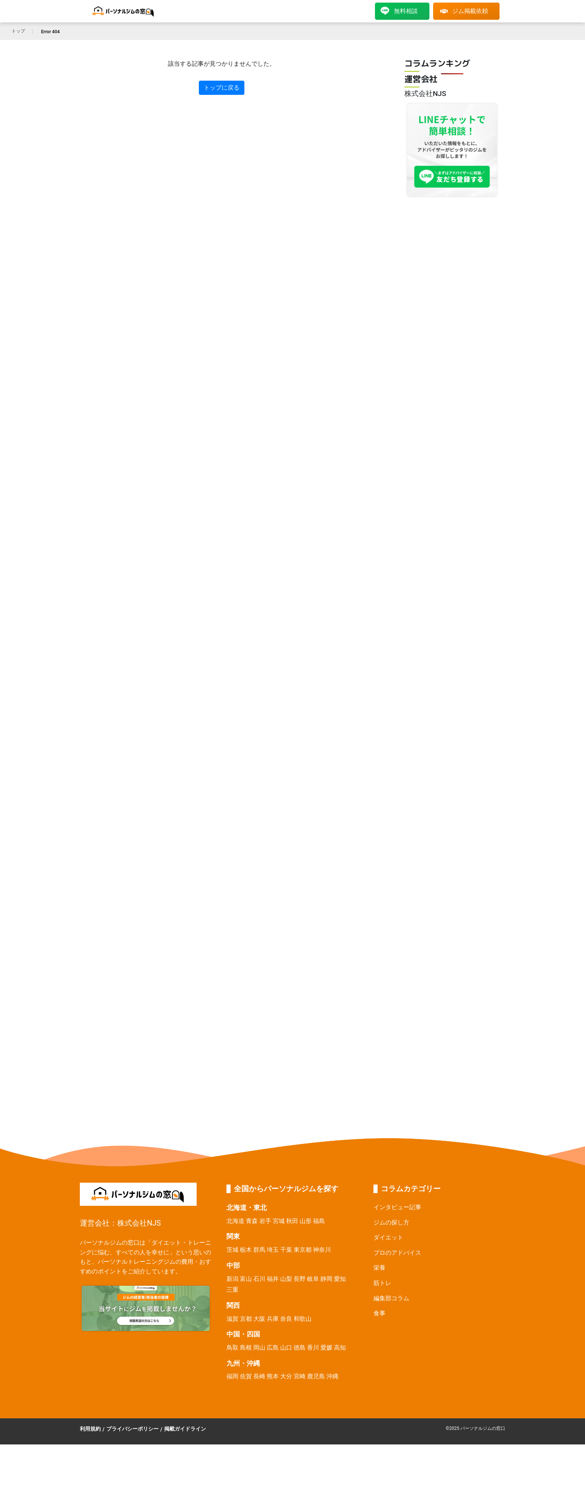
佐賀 (246, 1376)
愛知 (340, 1278)
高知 (340, 1347)
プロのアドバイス (397, 1252)
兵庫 (273, 1318)
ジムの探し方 (391, 1222)
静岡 (326, 1278)
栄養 (379, 1267)
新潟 (232, 1278)
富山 (246, 1278)
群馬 (259, 1249)
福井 (273, 1278)
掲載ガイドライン (185, 1429)
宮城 (279, 1220)
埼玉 (273, 1249)
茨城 (232, 1249)
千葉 (286, 1249)
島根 (246, 1347)
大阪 (259, 1318)
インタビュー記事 (397, 1207)
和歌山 (303, 1318)
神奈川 (322, 1249)
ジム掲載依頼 (464, 11)
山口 (286, 1347)
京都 (246, 1318)
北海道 (235, 1220)
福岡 (232, 1376)
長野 (300, 1278)
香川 (313, 1347)
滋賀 (232, 1318)
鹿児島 (316, 1376)
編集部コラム (391, 1298)
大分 (286, 1376)
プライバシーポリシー (132, 1429)
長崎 (259, 1376)
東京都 (303, 1249)
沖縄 (332, 1376)
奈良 (286, 1318)
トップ (18, 31)
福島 (319, 1220)
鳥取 (232, 1347)
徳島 (300, 1347)
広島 (273, 1347)
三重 (232, 1289)
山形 (306, 1220)
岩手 (265, 1220)
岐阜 (313, 1278)
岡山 (259, 1347)
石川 (259, 1278)
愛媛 (326, 1347)
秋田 (292, 1220)
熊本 (273, 1376)
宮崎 (300, 1376)
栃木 (246, 1249)
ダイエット (388, 1237)
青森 (252, 1220)
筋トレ (382, 1282)
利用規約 (90, 1429)
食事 (379, 1313)
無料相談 (399, 11)
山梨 (286, 1278)
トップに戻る (222, 87)
